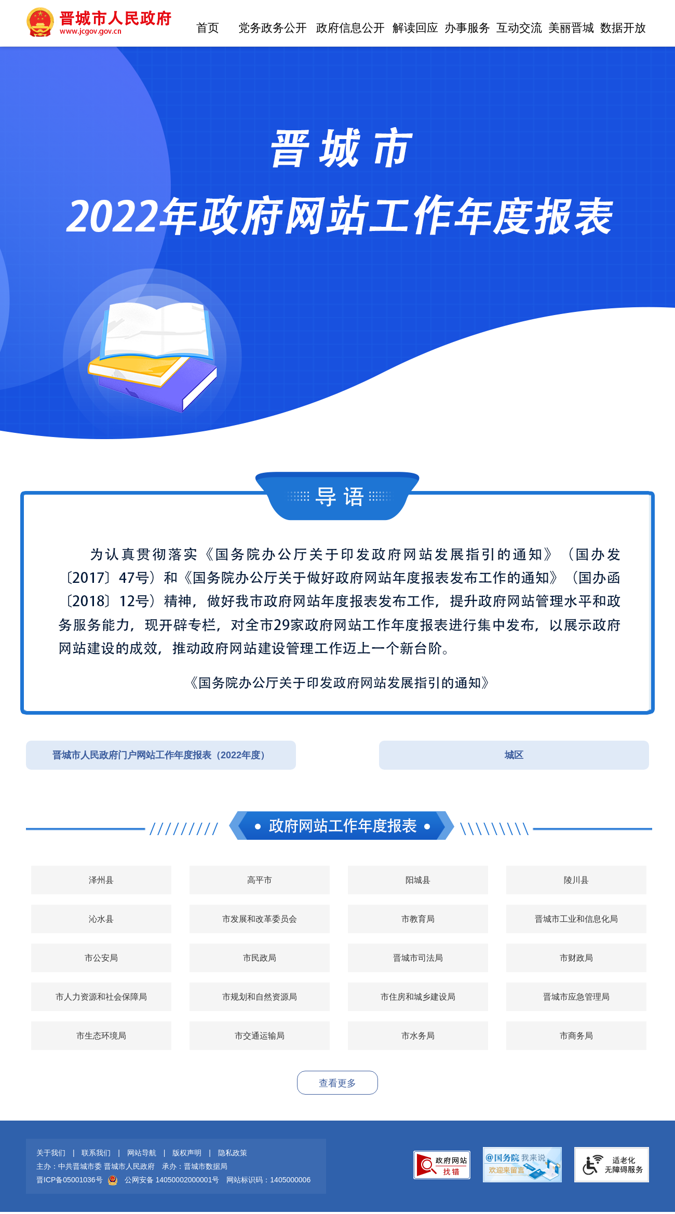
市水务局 (418, 1035)
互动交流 (519, 27)
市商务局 (576, 1035)
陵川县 (576, 880)
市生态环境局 (101, 1035)
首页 (207, 27)
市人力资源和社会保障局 (101, 996)
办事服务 (467, 27)
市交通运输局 (260, 1035)
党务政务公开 (272, 27)
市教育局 (418, 919)
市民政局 (259, 957)
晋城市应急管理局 (576, 996)
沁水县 (101, 919)
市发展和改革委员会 (259, 919)
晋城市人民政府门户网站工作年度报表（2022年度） (160, 755)
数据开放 (623, 27)
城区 (514, 755)
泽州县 (101, 880)
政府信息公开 (350, 27)
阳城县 (418, 880)
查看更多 (337, 1083)
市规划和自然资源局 (259, 996)
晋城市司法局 (418, 957)
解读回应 (415, 27)
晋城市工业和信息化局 (576, 919)
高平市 (259, 880)
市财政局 (576, 957)
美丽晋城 (571, 27)
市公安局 (101, 957)
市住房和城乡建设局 (418, 996)
